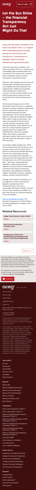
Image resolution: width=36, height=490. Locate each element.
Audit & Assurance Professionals (12, 467)
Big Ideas (5, 382)
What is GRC (6, 385)
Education (5, 471)
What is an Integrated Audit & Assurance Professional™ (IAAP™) (14, 415)
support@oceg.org (7, 301)
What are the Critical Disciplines (11, 393)
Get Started (5, 374)
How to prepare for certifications (11, 440)
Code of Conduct (7, 377)
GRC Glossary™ (7, 401)
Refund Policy (6, 298)
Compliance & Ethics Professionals (12, 461)
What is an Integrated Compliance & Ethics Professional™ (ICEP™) (15, 420)
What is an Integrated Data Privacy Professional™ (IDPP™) (12, 429)
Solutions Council (7, 371)
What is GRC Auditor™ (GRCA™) (12, 411)
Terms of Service (8, 274)
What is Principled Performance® (12, 387)
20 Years (5, 363)
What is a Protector (8, 396)
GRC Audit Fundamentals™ (10, 483)
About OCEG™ (7, 360)
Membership (6, 366)
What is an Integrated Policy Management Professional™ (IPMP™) (14, 424)
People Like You (7, 450)
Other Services (6, 485)
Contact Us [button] (5, 304)
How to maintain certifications (11, 445)
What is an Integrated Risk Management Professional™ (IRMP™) (14, 433)
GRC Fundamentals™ (9, 480)
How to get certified (8, 437)
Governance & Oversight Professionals (13, 453)
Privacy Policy (20, 274)
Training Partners (7, 474)
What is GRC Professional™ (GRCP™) (14, 409)
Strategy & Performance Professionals (13, 456)
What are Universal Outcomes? (11, 390)
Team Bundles (6, 369)
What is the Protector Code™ (11, 398)
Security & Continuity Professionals (12, 464)
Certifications (6, 406)
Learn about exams (8, 443)
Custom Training (7, 477)
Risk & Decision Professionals (11, 459)
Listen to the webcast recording (13, 199)
